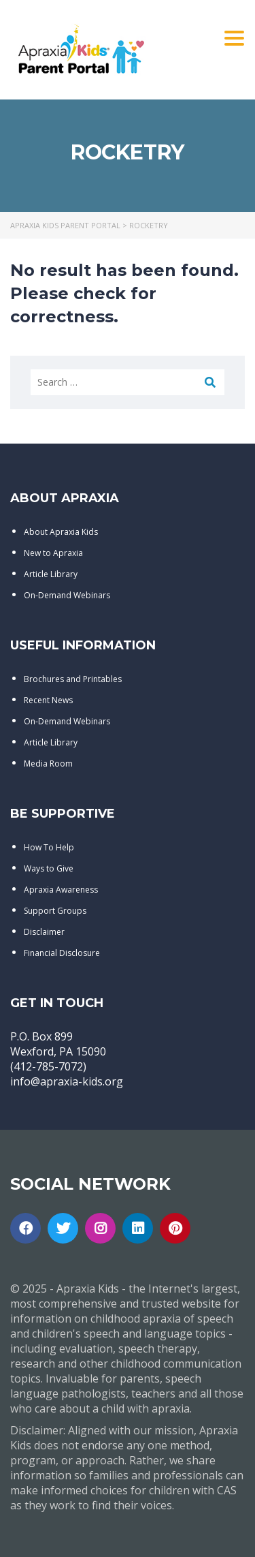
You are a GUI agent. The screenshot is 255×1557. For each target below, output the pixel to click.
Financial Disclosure (62, 953)
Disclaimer (44, 932)
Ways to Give (48, 868)
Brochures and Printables (73, 679)
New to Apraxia (53, 553)
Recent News (48, 700)
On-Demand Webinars (67, 595)
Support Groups (55, 910)
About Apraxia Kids (61, 532)
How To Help (49, 847)
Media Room (48, 763)
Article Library (51, 574)
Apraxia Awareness (61, 889)
